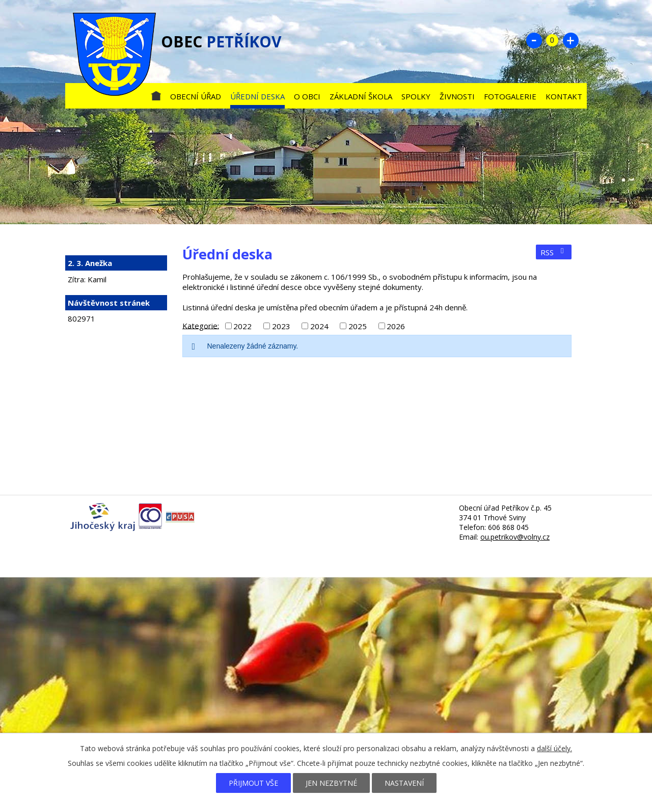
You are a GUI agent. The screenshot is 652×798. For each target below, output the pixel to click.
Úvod (156, 94)
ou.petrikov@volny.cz (515, 537)
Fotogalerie (510, 96)
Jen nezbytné (331, 783)
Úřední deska (257, 96)
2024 (319, 326)
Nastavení (404, 783)
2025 (357, 326)
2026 (396, 326)
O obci (307, 96)
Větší (570, 40)
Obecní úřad (195, 96)
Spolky (415, 96)
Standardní (552, 40)
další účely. (554, 748)
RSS (553, 252)
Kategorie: (200, 325)
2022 (242, 326)
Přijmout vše (253, 783)
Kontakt (564, 96)
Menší (534, 40)
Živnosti (457, 96)
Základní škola (361, 96)
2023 (281, 326)
